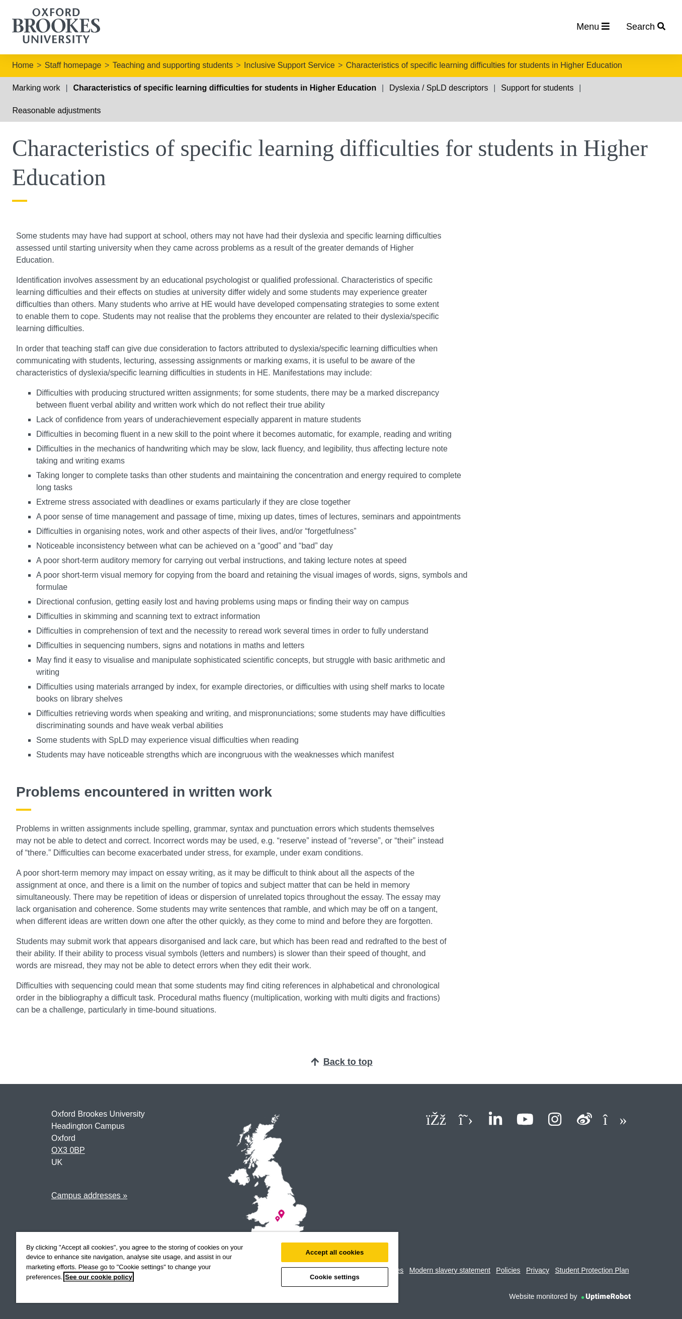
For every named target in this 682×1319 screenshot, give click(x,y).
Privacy (537, 1270)
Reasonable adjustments (56, 110)
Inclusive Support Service (289, 65)
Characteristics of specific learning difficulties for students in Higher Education (484, 65)
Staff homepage (73, 65)
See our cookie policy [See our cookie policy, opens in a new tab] (98, 1277)
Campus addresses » (89, 1195)
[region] (207, 1267)
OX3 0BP (68, 1150)
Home (23, 65)
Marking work (36, 88)
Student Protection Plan (592, 1270)
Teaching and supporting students (173, 65)
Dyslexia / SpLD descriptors (438, 88)
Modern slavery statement (449, 1270)
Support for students (537, 88)
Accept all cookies (335, 1252)
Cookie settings (335, 1277)
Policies (508, 1270)
